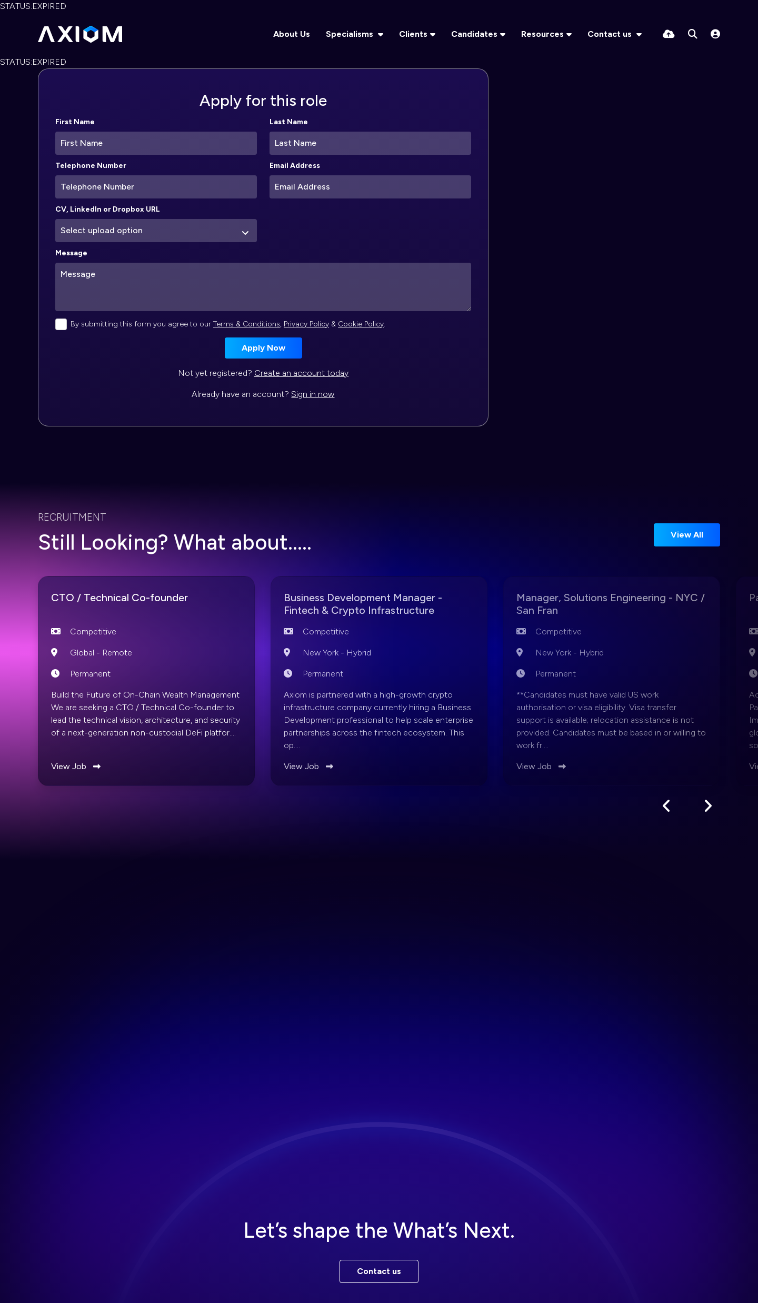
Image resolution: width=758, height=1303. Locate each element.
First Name (75, 121)
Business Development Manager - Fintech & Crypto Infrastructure (379, 606)
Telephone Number (90, 165)
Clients (413, 34)
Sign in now (312, 394)
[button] (666, 807)
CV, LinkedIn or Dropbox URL (107, 209)
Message (71, 252)
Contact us (610, 34)
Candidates (474, 34)
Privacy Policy (306, 324)
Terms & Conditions (246, 324)
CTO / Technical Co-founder (132, 598)
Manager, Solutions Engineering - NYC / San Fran (608, 606)
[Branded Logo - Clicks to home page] (80, 34)
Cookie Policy (361, 324)
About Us (291, 34)
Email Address (295, 165)
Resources (542, 34)
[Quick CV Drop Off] (669, 34)
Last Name (289, 121)
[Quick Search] (692, 34)
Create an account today (301, 373)
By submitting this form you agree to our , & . (228, 324)
